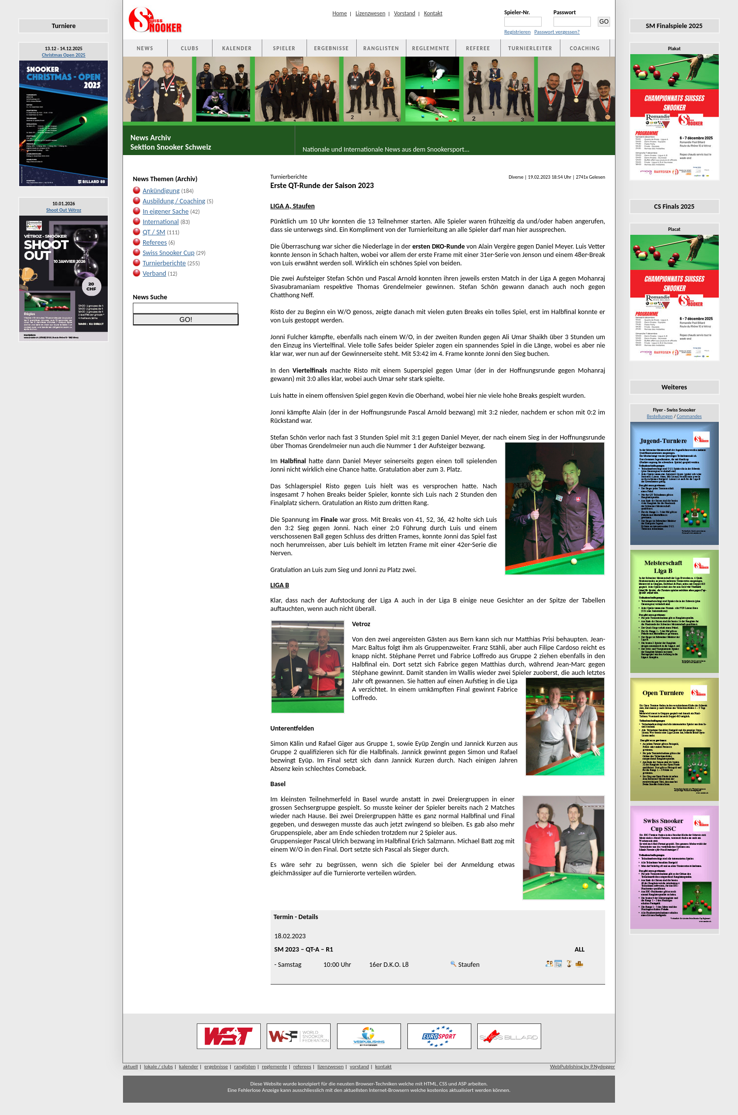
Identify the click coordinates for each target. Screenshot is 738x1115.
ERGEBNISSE (331, 48)
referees (302, 1066)
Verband (154, 273)
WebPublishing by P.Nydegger (582, 1066)
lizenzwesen (330, 1066)
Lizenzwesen (371, 13)
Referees (155, 242)
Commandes (689, 416)
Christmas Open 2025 (63, 55)
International (161, 222)
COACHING (585, 48)
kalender (188, 1066)
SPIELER (284, 48)
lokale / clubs (158, 1066)
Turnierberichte (164, 263)
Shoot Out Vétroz (63, 210)
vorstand (359, 1066)
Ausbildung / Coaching (174, 201)
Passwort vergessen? (557, 32)
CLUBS (190, 48)
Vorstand (404, 13)
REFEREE (478, 48)
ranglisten (245, 1066)
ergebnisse (216, 1066)
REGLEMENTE (431, 48)
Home (340, 13)
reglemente (274, 1066)
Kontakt (433, 13)
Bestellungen (660, 416)
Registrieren (517, 32)
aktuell (130, 1066)
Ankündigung (161, 191)
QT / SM (154, 232)
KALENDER (237, 48)
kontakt (383, 1066)
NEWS (145, 48)
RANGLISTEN (382, 48)
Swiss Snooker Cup (168, 253)
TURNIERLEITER (530, 48)
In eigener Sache (165, 211)
